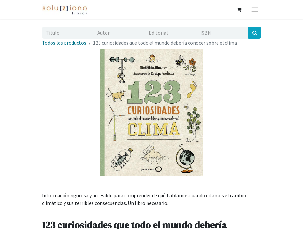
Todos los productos (64, 42)
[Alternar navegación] (254, 10)
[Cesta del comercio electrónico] (239, 9)
